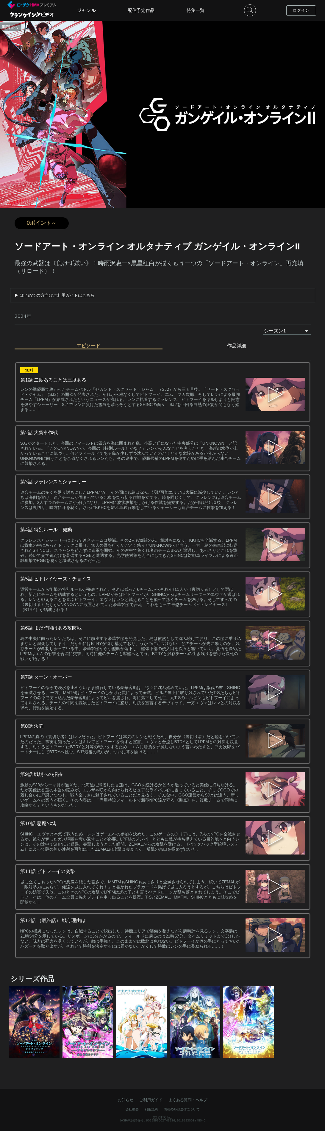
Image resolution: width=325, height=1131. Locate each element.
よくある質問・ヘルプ (187, 1100)
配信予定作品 (141, 10)
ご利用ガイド (150, 1100)
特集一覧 (195, 10)
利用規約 (151, 1109)
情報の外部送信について (182, 1109)
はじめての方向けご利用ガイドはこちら (57, 295)
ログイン (301, 10)
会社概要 (132, 1109)
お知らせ (125, 1100)
